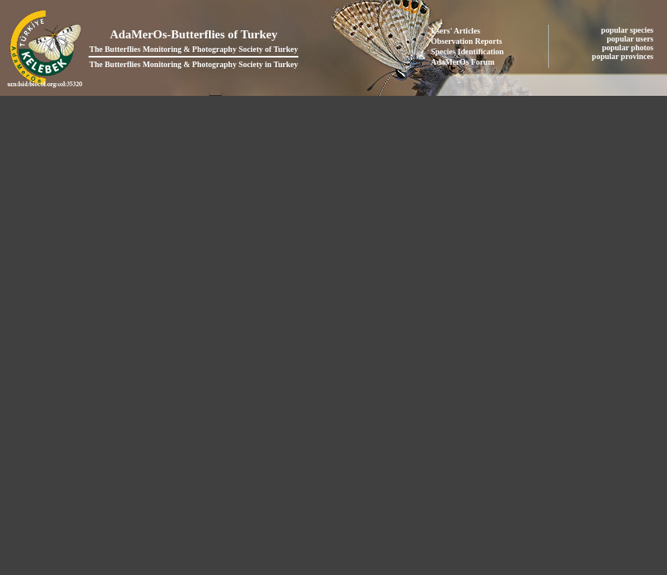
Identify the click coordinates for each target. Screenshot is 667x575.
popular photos (628, 47)
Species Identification (467, 51)
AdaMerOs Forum (463, 62)
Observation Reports (466, 41)
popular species (628, 30)
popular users (631, 38)
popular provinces (624, 56)
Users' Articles (455, 30)
